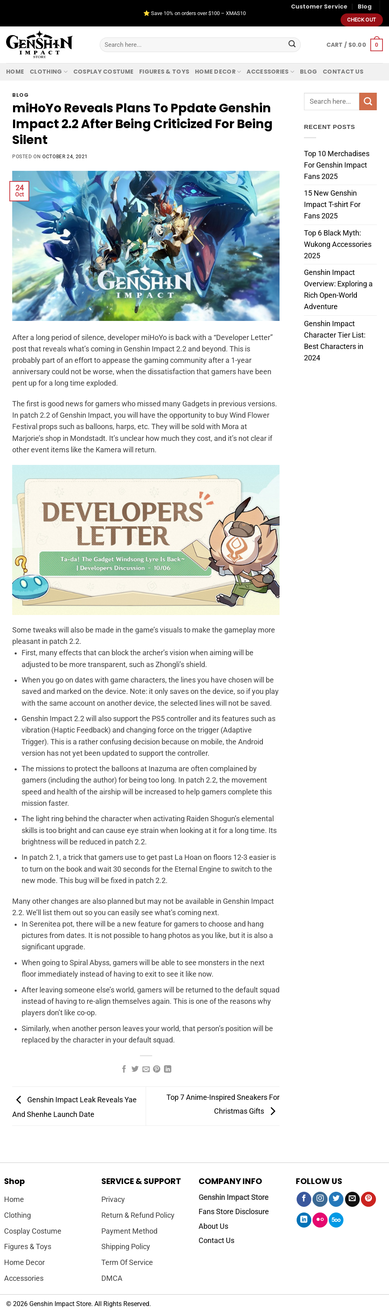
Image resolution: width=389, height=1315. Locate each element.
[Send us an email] (352, 1199)
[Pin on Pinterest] (156, 1070)
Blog (365, 6)
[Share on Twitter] (135, 1070)
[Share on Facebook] (124, 1070)
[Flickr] (320, 1220)
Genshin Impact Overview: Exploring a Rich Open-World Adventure (338, 289)
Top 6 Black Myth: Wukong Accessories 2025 (338, 244)
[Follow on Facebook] (304, 1199)
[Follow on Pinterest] (368, 1199)
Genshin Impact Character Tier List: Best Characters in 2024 (334, 340)
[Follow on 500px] (336, 1220)
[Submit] (292, 44)
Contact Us (216, 1240)
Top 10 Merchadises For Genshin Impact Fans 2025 (336, 164)
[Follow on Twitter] (336, 1199)
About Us (213, 1226)
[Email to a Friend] (146, 1070)
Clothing (49, 72)
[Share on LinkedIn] (167, 1070)
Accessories (270, 72)
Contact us (343, 72)
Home (15, 72)
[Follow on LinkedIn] (304, 1220)
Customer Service (319, 6)
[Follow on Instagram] (320, 1199)
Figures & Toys (164, 72)
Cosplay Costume (103, 72)
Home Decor (218, 72)
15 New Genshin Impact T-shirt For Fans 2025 (332, 204)
